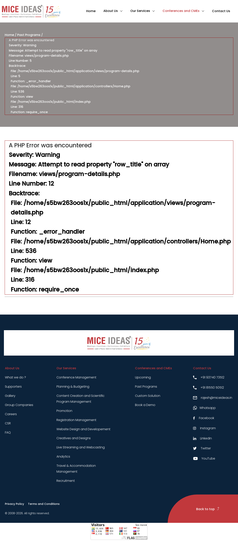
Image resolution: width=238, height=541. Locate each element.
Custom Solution (147, 395)
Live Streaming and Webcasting (80, 447)
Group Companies (19, 405)
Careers (11, 414)
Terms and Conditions (44, 504)
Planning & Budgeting (72, 386)
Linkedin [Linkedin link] (202, 438)
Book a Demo (145, 405)
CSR (8, 423)
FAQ (8, 432)
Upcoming (143, 377)
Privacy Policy (14, 504)
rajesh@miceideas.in (212, 397)
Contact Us (221, 11)
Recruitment (65, 480)
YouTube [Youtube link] (204, 458)
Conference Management (76, 377)
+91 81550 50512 (208, 387)
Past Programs (28, 35)
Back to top (207, 509)
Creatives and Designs (73, 438)
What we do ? (15, 377)
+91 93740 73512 (208, 377)
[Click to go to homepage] (31, 11)
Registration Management (76, 420)
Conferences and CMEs (181, 11)
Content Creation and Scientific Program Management (80, 398)
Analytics (63, 456)
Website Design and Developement (83, 429)
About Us (110, 11)
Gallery (10, 395)
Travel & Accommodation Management (76, 468)
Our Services (140, 11)
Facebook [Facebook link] (203, 418)
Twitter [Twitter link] (202, 448)
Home (91, 11)
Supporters (13, 386)
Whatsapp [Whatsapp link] (204, 408)
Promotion (64, 411)
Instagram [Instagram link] (204, 428)
